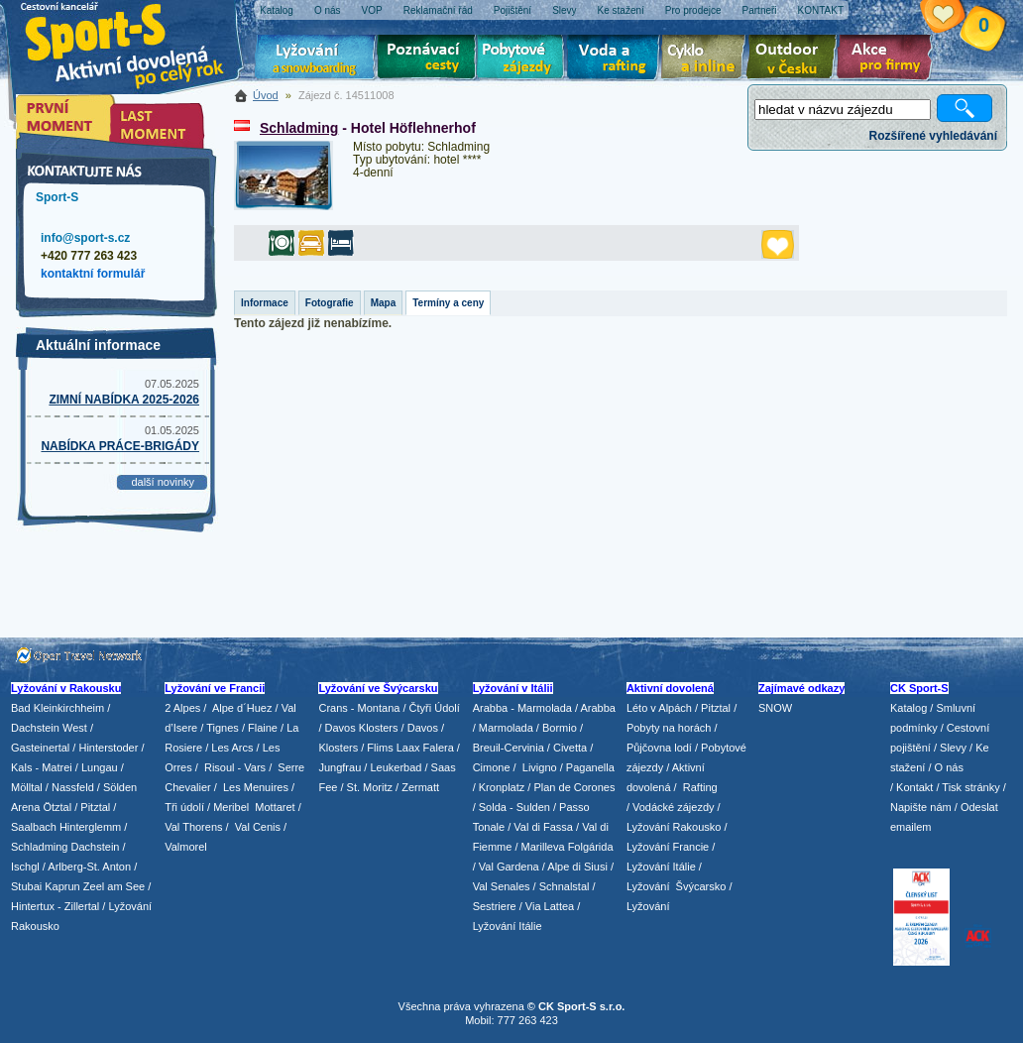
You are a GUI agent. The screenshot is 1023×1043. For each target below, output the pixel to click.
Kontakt (914, 787)
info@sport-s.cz (85, 238)
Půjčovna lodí (659, 747)
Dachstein (95, 847)
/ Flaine (260, 728)
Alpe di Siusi (577, 866)
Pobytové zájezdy (523, 59)
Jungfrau (339, 767)
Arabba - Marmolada (522, 708)
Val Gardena (509, 866)
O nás (949, 767)
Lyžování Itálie (507, 926)
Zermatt (420, 787)
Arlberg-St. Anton (89, 866)
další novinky (162, 482)
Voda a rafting (616, 59)
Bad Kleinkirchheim (57, 708)
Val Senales (501, 886)
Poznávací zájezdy (427, 59)
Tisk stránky (970, 787)
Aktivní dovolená (795, 59)
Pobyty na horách (669, 728)
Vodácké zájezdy (673, 807)
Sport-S (57, 197)
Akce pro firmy (889, 59)
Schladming (299, 128)
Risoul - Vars (235, 767)
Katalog (908, 708)
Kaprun (62, 886)
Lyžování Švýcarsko (676, 886)
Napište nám (921, 807)
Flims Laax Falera (410, 747)
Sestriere (494, 906)
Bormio (559, 728)
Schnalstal (564, 886)
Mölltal (27, 787)
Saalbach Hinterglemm (66, 827)
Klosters (338, 747)
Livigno (539, 767)
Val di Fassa (543, 827)
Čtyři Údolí (434, 708)
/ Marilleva (539, 847)
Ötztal (57, 807)
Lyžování (316, 59)
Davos (422, 728)
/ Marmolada (503, 728)
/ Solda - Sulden (511, 807)
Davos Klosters (361, 728)
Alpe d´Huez (244, 708)
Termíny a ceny (448, 302)
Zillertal (83, 906)
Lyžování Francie (667, 847)
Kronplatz (501, 787)
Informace (264, 302)
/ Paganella (587, 767)
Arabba (598, 708)
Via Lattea (549, 906)
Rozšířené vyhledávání (933, 136)
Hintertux (33, 906)
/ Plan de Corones (571, 787)
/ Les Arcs (229, 747)
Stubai (26, 886)
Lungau (99, 767)
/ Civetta (567, 747)
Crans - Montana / (363, 708)
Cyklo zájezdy (706, 59)
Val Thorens (193, 827)
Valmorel (186, 847)
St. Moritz (370, 787)
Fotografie (329, 302)
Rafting (700, 787)
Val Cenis (258, 827)
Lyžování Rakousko (674, 827)
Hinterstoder (108, 747)
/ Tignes (219, 728)
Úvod (266, 95)
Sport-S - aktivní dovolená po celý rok (135, 42)
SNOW (775, 708)
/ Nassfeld (70, 787)
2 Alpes (182, 708)
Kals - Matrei (41, 767)
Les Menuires (255, 787)
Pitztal (95, 807)
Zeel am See (114, 886)
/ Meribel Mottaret (251, 807)
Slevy (953, 747)
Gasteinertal (40, 747)
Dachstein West (49, 728)
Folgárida (591, 847)
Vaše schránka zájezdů (958, 18)
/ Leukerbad (392, 767)
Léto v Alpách (659, 708)
